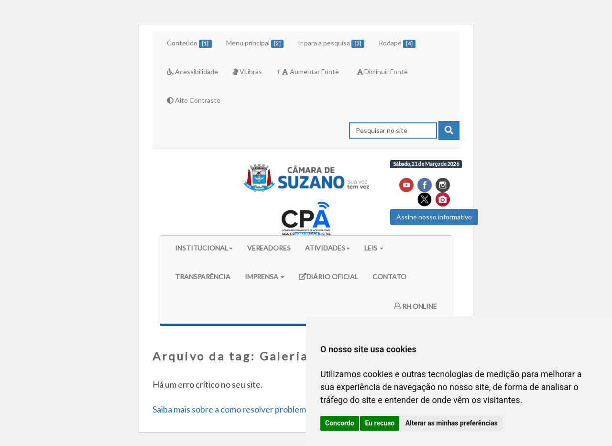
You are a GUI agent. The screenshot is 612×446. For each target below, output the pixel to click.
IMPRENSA (264, 276)
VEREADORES (269, 248)
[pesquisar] (448, 130)
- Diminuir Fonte (380, 71)
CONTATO (389, 276)
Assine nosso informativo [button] (434, 217)
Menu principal (255, 43)
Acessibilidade (192, 71)
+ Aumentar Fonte (307, 71)
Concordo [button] (339, 423)
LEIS (374, 248)
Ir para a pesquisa (331, 43)
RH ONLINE (415, 306)
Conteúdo (189, 43)
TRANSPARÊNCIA (202, 276)
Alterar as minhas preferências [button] (451, 423)
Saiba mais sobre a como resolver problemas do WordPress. (262, 409)
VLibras (247, 71)
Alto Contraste (193, 100)
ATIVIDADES (327, 248)
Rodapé (397, 43)
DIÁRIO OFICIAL (328, 280)
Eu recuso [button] (379, 423)
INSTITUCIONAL (204, 248)
